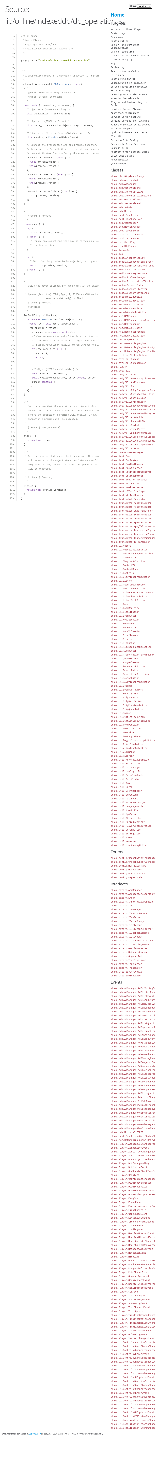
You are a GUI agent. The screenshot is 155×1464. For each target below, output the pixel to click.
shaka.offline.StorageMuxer (128, 363)
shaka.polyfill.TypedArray (128, 429)
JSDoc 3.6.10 (35, 1433)
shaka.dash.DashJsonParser (128, 234)
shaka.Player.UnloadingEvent (129, 1334)
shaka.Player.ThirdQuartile (128, 1311)
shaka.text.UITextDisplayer (128, 491)
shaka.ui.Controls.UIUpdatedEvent (132, 1377)
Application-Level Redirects (129, 132)
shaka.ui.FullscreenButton (128, 588)
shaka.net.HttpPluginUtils (128, 335)
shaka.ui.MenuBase (122, 623)
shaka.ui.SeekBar (121, 685)
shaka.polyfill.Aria (124, 374)
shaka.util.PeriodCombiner (128, 822)
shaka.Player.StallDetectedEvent (132, 1287)
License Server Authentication (130, 55)
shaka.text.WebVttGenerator (128, 499)
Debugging (117, 37)
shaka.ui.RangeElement (125, 662)
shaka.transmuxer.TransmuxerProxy (132, 534)
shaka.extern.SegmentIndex (128, 956)
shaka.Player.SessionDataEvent (130, 1280)
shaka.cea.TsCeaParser (125, 230)
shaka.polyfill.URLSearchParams (131, 433)
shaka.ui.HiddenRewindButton (129, 596)
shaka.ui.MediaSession (125, 619)
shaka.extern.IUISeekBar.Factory (132, 940)
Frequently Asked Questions (128, 144)
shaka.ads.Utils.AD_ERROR (127, 1132)
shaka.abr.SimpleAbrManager (128, 176)
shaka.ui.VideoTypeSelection (129, 748)
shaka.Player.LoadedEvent (127, 1225)
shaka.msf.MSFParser (124, 316)
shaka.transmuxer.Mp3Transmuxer (131, 522)
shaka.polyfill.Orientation (128, 401)
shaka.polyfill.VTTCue (125, 448)
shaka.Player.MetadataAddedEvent (132, 1249)
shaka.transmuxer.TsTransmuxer (130, 541)
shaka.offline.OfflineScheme (129, 355)
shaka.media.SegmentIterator (129, 289)
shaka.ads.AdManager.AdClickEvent (132, 996)
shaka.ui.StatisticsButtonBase (130, 720)
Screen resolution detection (129, 86)
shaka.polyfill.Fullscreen (128, 382)
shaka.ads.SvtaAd (121, 207)
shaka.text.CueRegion (124, 460)
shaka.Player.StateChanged (128, 1295)
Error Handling (120, 90)
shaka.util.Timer (121, 837)
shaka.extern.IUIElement (126, 925)
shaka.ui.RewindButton (125, 678)
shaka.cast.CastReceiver (126, 219)
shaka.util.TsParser (124, 841)
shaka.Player (119, 366)
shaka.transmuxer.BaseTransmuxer (132, 510)
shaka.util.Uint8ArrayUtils (128, 845)
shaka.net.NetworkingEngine (128, 343)
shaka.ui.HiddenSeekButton (128, 600)
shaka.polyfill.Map (123, 386)
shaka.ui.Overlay (121, 639)
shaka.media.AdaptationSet (128, 258)
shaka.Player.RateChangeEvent (130, 1272)
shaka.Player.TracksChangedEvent (132, 1330)
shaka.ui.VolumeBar (123, 752)
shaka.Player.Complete (125, 1175)
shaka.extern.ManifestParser (129, 948)
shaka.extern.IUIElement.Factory (132, 929)
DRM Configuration (122, 51)
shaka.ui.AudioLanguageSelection (132, 553)
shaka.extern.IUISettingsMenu (130, 944)
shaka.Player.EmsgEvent (126, 1198)
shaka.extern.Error (123, 897)
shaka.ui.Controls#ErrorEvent (130, 1392)
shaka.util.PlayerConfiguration (131, 825)
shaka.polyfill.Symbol (125, 425)
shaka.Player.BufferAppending (130, 1163)
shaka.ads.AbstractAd (124, 180)
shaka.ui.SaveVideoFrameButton (130, 682)
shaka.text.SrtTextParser (127, 475)
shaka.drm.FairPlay (123, 242)
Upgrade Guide (119, 148)
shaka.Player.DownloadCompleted (131, 1182)
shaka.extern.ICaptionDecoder (130, 913)
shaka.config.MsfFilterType (128, 865)
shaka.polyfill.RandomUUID (128, 421)
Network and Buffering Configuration (125, 46)
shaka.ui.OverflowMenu (125, 635)
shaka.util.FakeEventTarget (128, 802)
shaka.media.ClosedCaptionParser (132, 261)
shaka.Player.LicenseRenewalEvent (132, 1221)
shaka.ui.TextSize (122, 732)
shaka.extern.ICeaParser (126, 917)
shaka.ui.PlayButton (124, 650)
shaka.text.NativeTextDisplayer (131, 471)
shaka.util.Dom (120, 783)
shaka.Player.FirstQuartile (128, 1210)
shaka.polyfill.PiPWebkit (127, 417)
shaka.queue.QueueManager (127, 452)
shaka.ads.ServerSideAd (126, 203)
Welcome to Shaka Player (126, 29)
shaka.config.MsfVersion (126, 869)
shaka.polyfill (120, 370)
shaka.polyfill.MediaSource (128, 398)
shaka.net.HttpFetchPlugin (128, 331)
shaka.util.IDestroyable (126, 971)
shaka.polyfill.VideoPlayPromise (132, 444)
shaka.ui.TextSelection (126, 728)
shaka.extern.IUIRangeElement (130, 932)
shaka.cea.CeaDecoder (124, 222)
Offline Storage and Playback (130, 120)
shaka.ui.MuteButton (124, 627)
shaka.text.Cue (120, 456)
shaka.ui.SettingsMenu (125, 693)
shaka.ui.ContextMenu (124, 569)
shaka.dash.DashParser (125, 238)
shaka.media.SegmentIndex (127, 285)
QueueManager (119, 163)
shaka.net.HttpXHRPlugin (126, 339)
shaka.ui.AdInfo (121, 545)
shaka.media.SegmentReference (130, 293)
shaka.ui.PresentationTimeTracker (132, 654)
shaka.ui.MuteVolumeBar (126, 631)
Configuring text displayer (128, 82)
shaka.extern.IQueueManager (128, 921)
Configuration (119, 41)
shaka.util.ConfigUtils (126, 771)
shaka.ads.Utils (121, 211)
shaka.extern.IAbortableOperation (132, 901)
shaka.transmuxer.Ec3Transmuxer (131, 514)
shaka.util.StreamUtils (126, 829)
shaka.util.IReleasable (126, 975)
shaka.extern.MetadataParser (129, 952)
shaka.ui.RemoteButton (125, 670)
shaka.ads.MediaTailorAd (126, 199)
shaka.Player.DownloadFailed (129, 1186)
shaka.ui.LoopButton (124, 615)
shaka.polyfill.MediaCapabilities (132, 394)
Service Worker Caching (126, 116)
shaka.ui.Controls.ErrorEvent (130, 1354)
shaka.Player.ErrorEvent (126, 1202)
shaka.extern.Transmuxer (126, 967)
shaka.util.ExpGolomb (124, 794)
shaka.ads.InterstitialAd (127, 191)
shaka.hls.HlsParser (124, 246)
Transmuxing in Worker (125, 71)
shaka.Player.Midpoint (125, 1256)
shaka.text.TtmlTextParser (128, 487)
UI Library (117, 75)
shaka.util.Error (121, 787)
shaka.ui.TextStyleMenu (126, 736)
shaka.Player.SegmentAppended (130, 1276)
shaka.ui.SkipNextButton (126, 701)
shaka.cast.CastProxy (124, 215)
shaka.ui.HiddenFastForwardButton (132, 592)
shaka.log (117, 254)
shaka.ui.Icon (119, 604)
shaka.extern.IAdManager (126, 909)
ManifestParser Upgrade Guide (130, 151)
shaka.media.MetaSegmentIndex (130, 273)
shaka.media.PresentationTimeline (132, 281)
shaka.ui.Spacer (121, 713)
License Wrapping (121, 59)
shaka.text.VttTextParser (127, 495)
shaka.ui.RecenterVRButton (128, 666)
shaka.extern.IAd (121, 905)
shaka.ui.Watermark (123, 755)
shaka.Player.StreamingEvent (129, 1303)
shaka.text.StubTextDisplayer (130, 479)
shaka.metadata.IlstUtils (127, 304)
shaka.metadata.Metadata (126, 308)
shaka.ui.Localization (125, 612)
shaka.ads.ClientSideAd (126, 187)
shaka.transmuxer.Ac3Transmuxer (131, 506)
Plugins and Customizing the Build (129, 104)
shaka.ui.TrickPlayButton (127, 744)
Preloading (117, 67)
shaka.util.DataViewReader (128, 775)
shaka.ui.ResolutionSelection (130, 674)
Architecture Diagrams (125, 113)
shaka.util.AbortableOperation (130, 759)
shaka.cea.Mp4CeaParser (126, 226)
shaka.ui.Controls (122, 573)
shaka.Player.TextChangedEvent (130, 1307)
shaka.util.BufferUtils (126, 763)
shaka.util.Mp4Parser (124, 814)
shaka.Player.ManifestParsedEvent (132, 1233)
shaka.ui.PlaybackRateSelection (131, 647)
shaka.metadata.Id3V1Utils (128, 300)
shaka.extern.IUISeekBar (126, 936)
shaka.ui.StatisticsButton (128, 717)
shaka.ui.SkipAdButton (125, 697)
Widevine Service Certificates (130, 124)
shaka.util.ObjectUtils (126, 818)
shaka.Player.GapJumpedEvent (129, 1214)
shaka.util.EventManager (126, 790)
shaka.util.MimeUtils (124, 810)
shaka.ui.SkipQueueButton (127, 709)
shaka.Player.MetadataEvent (128, 1252)
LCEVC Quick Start (122, 155)
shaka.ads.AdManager (124, 184)
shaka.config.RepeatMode (126, 877)
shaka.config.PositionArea (128, 873)
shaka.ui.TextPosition (125, 724)
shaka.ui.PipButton (123, 643)
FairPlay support (121, 128)
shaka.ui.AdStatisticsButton (129, 549)
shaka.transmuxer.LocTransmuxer (131, 518)
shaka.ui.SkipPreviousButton (129, 705)
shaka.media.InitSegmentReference (132, 265)
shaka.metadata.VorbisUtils (128, 312)
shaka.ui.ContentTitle (125, 565)
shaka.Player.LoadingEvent (128, 1229)
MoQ (113, 63)
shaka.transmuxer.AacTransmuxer (131, 503)
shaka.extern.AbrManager (126, 890)
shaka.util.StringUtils (126, 833)
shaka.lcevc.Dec (121, 250)
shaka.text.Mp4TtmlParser (127, 464)
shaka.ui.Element (121, 580)
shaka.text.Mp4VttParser (126, 468)
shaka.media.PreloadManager (128, 277)
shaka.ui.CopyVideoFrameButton (130, 577)
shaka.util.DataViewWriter (128, 779)
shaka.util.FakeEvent (124, 798)
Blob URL (116, 136)
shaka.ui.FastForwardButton (128, 584)
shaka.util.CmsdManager (126, 767)
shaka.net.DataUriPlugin (126, 328)
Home (117, 14)
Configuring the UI (123, 79)
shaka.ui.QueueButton (124, 658)
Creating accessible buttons (129, 94)
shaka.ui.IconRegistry (125, 608)
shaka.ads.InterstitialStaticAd (131, 195)
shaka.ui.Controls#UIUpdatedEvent (132, 1412)
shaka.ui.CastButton (124, 557)
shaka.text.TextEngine (125, 483)
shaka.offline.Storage (125, 359)
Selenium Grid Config (124, 140)
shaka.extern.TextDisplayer (128, 960)
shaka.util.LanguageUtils (127, 806)
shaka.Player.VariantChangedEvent (132, 1338)
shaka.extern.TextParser (126, 964)
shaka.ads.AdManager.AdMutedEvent (132, 1050)
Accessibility (119, 159)
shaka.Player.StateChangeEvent (130, 1299)
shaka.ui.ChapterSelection (128, 561)
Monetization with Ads (125, 98)
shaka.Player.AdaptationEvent (130, 1147)
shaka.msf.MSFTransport (126, 324)
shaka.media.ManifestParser (128, 269)
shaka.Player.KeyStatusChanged (130, 1217)
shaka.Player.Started (124, 1291)
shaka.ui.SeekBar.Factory (127, 689)
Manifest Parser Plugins (126, 109)
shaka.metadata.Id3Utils (126, 296)
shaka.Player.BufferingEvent (129, 1167)
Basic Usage (118, 33)
